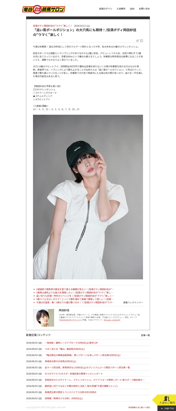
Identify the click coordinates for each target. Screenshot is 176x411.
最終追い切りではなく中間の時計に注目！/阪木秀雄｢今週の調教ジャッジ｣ (81, 386)
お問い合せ (144, 8)
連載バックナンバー (133, 302)
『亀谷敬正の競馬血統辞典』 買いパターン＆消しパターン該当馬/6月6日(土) (82, 355)
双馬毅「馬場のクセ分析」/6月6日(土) (64, 398)
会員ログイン (105, 8)
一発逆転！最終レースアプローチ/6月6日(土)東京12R (71, 342)
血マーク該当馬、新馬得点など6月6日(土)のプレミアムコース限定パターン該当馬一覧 (87, 367)
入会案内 (121, 8)
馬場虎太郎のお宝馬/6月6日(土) (60, 361)
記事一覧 (145, 335)
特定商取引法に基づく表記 (139, 407)
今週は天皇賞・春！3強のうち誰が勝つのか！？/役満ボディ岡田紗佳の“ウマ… (75, 302)
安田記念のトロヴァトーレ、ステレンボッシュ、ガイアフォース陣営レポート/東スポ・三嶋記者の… (95, 379)
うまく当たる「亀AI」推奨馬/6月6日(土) (65, 348)
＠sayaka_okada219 (112, 320)
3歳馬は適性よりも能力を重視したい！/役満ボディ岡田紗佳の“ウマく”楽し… (74, 292)
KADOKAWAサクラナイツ (70, 320)
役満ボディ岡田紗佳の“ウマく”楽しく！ (52, 25)
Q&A (132, 8)
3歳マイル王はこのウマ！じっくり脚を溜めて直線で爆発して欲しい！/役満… (74, 299)
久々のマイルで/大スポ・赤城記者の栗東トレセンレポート (74, 373)
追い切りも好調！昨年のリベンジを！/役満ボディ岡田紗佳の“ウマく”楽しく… (75, 295)
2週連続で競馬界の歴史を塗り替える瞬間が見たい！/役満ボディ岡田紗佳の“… (75, 289)
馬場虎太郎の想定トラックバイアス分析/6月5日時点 (70, 392)
